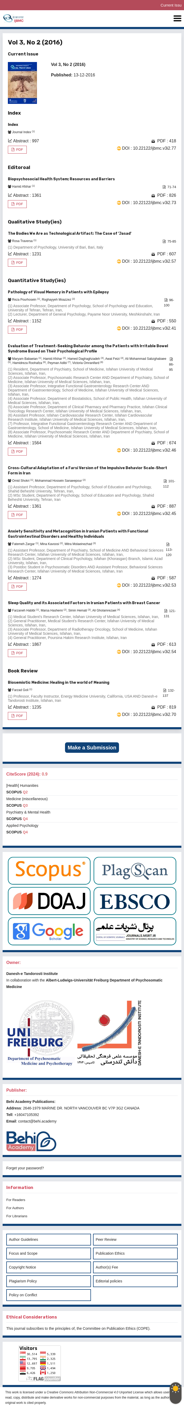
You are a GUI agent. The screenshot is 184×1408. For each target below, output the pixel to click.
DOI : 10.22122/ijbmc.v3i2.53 (149, 585)
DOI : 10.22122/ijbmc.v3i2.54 (149, 651)
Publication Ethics (110, 1253)
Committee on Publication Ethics (109, 1328)
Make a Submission (92, 747)
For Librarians (16, 1216)
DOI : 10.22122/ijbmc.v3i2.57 (149, 261)
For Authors (15, 1208)
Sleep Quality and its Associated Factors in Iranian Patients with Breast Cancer (84, 603)
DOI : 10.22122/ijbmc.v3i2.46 (149, 450)
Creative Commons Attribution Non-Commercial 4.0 (82, 1392)
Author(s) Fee (107, 1267)
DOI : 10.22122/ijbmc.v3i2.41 (149, 328)
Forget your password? (25, 1168)
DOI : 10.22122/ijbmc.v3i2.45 (149, 513)
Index (13, 124)
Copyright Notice (22, 1267)
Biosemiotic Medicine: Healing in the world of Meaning (58, 682)
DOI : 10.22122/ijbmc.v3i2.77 (149, 148)
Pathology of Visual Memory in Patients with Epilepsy (58, 292)
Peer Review (106, 1239)
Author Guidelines (23, 1239)
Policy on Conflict (23, 1295)
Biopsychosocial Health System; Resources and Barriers (61, 179)
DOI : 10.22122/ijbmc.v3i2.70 (149, 714)
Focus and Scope (23, 1253)
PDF (19, 150)
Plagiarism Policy (23, 1281)
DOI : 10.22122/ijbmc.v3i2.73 (149, 202)
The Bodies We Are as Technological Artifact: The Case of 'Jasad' (69, 233)
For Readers (15, 1200)
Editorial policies (109, 1281)
